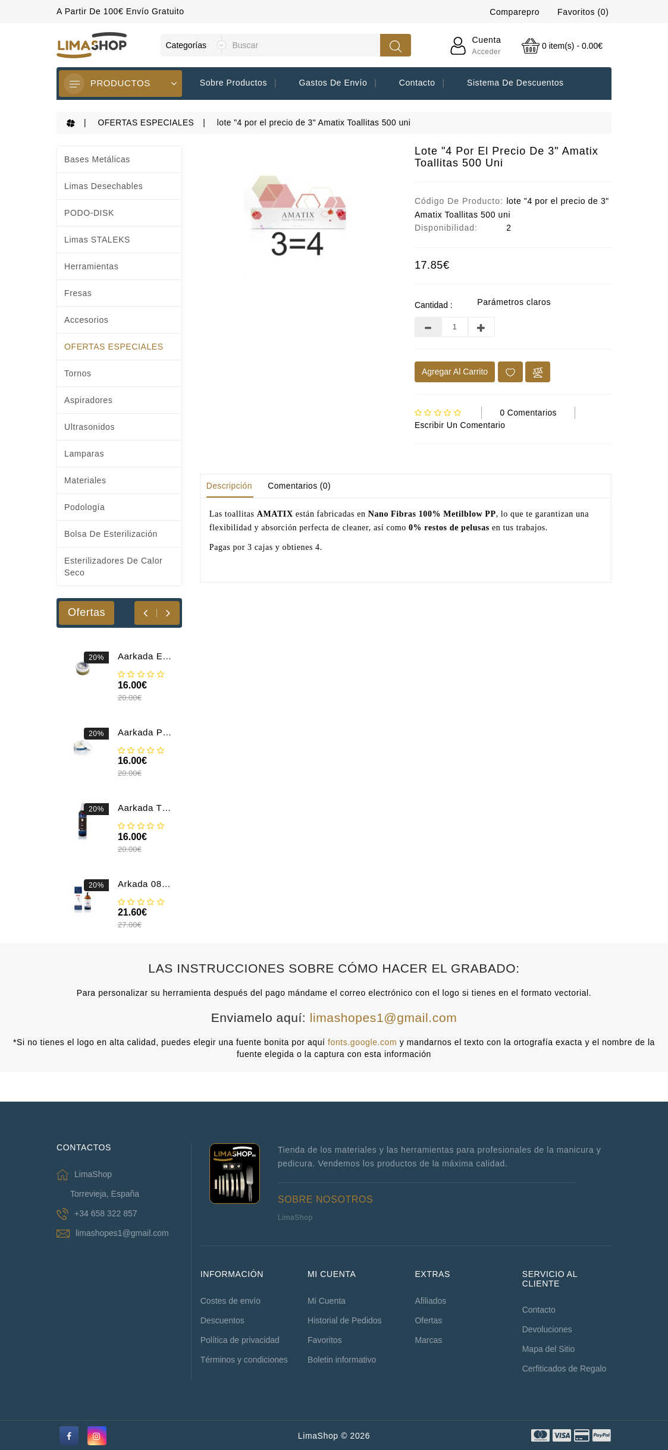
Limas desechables (103, 185)
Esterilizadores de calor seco (113, 566)
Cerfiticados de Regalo (564, 1368)
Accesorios (86, 319)
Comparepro (515, 12)
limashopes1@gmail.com (383, 1017)
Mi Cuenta (327, 1300)
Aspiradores (88, 399)
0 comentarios (529, 412)
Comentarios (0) (301, 484)
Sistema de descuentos (515, 82)
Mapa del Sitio (548, 1348)
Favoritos (325, 1339)
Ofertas (428, 1320)
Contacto (417, 82)
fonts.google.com (362, 1041)
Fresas (78, 292)
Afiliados (430, 1300)
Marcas (428, 1339)
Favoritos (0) (583, 12)
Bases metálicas (97, 158)
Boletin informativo (342, 1359)
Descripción (230, 484)
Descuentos (222, 1320)
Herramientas (91, 266)
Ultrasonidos (89, 426)
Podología (84, 506)
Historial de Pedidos (345, 1320)
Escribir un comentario (462, 424)
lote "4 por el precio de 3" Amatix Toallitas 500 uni (320, 122)
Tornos (78, 373)
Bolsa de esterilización (111, 533)
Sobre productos (233, 82)
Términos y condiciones (244, 1359)
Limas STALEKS (97, 239)
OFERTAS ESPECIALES (147, 122)
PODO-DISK (89, 212)
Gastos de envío (333, 82)
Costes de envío (230, 1300)
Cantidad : (434, 304)
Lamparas (84, 453)
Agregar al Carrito (455, 371)
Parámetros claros (514, 301)
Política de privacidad (240, 1339)
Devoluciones (547, 1328)
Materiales (85, 480)
